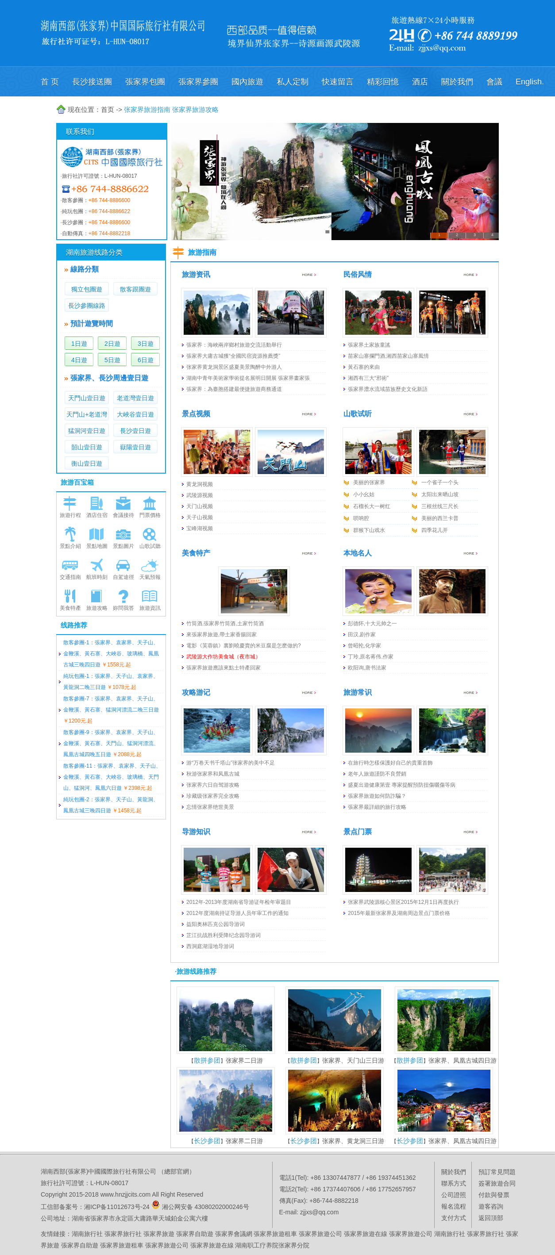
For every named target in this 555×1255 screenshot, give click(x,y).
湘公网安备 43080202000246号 (205, 1206)
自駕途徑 (123, 577)
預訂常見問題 (497, 1171)
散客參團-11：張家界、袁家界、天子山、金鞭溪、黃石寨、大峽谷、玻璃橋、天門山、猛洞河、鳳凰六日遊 (112, 777)
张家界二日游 (244, 1060)
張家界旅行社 (123, 1233)
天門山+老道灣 (86, 414)
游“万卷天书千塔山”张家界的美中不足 (230, 763)
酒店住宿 (97, 515)
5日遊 (112, 359)
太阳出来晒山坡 (440, 494)
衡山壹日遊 (86, 463)
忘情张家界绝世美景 (210, 807)
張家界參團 (198, 81)
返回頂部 (490, 1217)
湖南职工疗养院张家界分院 (272, 1245)
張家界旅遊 (158, 1233)
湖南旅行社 (87, 1233)
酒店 (420, 81)
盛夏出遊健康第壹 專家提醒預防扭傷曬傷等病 (401, 785)
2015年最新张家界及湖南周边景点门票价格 (399, 913)
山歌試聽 (150, 546)
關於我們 (457, 81)
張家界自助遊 (194, 1233)
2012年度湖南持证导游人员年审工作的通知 (237, 913)
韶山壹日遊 (86, 447)
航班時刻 (97, 577)
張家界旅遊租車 (275, 1233)
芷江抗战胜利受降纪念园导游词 (223, 935)
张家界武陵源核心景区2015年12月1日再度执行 (403, 902)
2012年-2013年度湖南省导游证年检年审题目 (238, 902)
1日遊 (79, 343)
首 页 (50, 81)
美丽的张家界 (369, 482)
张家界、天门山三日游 (353, 1060)
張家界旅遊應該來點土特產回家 (223, 668)
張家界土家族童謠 (369, 345)
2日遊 (112, 343)
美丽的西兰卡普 (440, 518)
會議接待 (123, 515)
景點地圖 (97, 546)
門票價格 (150, 515)
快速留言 (338, 81)
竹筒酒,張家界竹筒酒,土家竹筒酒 (225, 623)
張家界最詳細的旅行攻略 (377, 807)
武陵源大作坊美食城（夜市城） (223, 657)
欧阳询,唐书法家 (367, 668)
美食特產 (70, 608)
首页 (107, 109)
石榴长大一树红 (371, 506)
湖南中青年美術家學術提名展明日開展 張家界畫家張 (248, 378)
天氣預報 (150, 577)
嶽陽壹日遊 (135, 447)
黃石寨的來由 (364, 367)
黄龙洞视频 (199, 484)
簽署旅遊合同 (497, 1183)
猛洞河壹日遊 (86, 430)
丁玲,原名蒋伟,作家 (370, 657)
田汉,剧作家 (362, 634)
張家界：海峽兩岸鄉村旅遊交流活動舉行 (234, 345)
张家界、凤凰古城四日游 (462, 1060)
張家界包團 (145, 81)
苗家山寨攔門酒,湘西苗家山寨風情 (388, 356)
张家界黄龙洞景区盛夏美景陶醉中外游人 (234, 367)
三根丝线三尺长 (440, 506)
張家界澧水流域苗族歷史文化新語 (388, 389)
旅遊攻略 (97, 608)
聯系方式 (453, 1183)
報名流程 (453, 1206)
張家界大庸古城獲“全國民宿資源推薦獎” (233, 356)
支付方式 (453, 1217)
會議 (494, 81)
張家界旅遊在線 (365, 1233)
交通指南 (70, 577)
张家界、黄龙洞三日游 (353, 1140)
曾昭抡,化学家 (364, 646)
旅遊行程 (70, 515)
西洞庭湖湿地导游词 (210, 946)
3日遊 (146, 343)
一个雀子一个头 (440, 482)
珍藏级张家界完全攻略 (212, 796)
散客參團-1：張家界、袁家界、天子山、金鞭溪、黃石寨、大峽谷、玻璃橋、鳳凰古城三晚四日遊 (111, 653)
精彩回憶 (383, 81)
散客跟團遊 (135, 289)
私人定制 (292, 81)
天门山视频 (199, 506)
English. (530, 81)
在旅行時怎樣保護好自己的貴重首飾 (390, 763)
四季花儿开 (434, 530)
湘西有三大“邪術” (368, 378)
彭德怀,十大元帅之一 (372, 623)
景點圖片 (123, 546)
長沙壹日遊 (135, 430)
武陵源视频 (199, 495)
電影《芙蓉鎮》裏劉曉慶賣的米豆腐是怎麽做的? (243, 646)
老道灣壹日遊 (135, 398)
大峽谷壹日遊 (135, 414)
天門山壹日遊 (86, 398)
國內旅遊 (247, 81)
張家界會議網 (233, 1233)
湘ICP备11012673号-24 (117, 1206)
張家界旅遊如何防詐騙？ (377, 796)
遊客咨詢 (490, 1206)
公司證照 (453, 1194)
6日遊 (146, 359)
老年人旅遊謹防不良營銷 (377, 774)
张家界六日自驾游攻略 (212, 785)
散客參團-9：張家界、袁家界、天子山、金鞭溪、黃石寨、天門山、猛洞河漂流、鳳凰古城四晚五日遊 (111, 743)
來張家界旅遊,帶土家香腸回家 (221, 634)
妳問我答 (123, 608)
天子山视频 (199, 517)
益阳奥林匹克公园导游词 (215, 924)
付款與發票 (493, 1194)
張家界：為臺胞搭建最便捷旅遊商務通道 (234, 389)
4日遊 (79, 359)
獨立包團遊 (86, 289)
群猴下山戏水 (369, 530)
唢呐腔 (361, 518)
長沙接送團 (92, 81)
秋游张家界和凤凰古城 (212, 774)
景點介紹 (70, 546)
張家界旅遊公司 (320, 1233)
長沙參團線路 (86, 305)
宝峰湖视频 (199, 528)
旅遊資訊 (150, 608)
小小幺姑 (363, 494)
